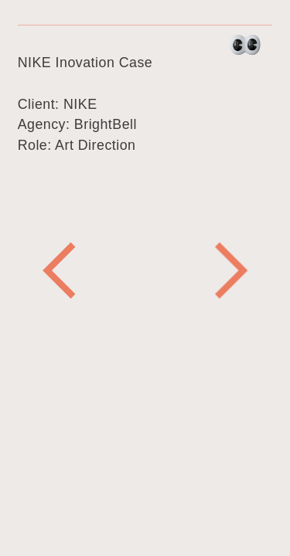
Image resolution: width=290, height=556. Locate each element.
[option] (145, 270)
